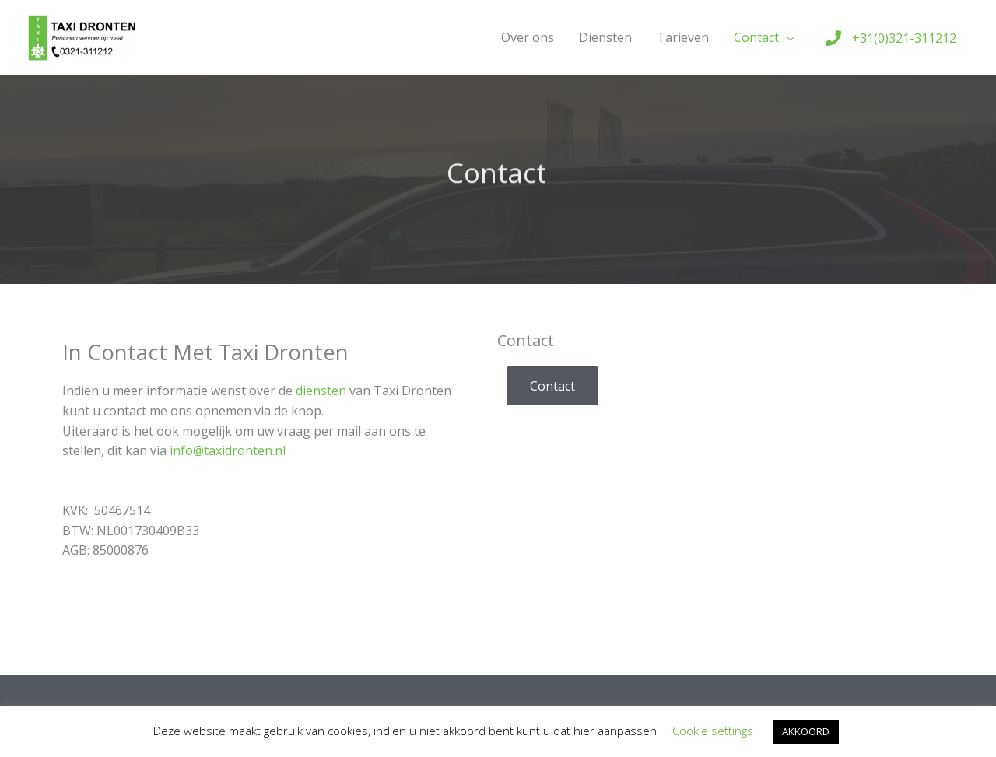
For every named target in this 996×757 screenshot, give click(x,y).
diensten (321, 390)
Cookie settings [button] (712, 730)
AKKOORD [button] (805, 731)
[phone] (891, 38)
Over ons (527, 37)
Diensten (605, 37)
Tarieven (683, 37)
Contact (756, 37)
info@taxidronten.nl (228, 450)
